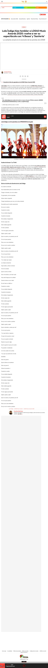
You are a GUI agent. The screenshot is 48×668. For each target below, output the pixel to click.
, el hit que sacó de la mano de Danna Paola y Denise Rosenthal (25, 94)
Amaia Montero (22, 18)
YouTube (22, 636)
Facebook (20, 76)
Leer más (19, 413)
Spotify (28, 18)
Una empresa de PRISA (24, 656)
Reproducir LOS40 (45, 116)
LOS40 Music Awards (18, 408)
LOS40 (3, 7)
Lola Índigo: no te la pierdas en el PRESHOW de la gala (17, 121)
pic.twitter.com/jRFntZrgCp (22, 101)
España (2, 14)
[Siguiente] (46, 18)
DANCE (26, 7)
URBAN (37, 7)
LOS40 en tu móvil (43, 651)
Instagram (17, 636)
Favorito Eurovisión (43, 18)
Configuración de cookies (34, 651)
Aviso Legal (4, 651)
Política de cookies (25, 651)
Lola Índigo (11, 408)
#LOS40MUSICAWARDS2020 (9, 101)
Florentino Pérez (34, 18)
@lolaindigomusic (9, 100)
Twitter (23, 76)
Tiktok (19, 636)
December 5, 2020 (14, 104)
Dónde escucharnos (24, 652)
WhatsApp (25, 76)
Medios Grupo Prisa (24, 659)
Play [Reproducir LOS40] (24, 665)
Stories (31, 636)
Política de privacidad (17, 651)
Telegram (28, 76)
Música (24, 27)
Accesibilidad (9, 651)
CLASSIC (14, 7)
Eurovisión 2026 (14, 18)
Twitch (29, 636)
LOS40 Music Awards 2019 (29, 408)
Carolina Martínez (7, 71)
